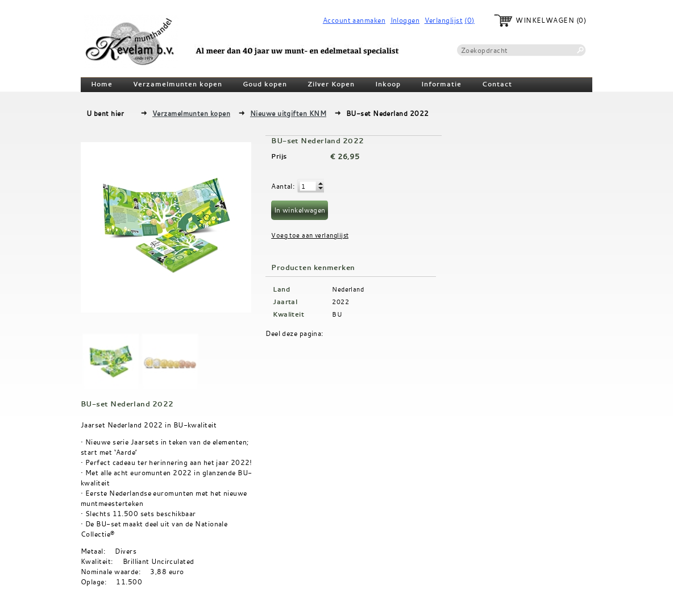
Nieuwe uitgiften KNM (288, 113)
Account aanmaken (354, 20)
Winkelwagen (545, 20)
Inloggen (405, 20)
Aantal (282, 185)
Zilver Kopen (331, 84)
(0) (469, 20)
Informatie (441, 84)
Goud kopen (265, 84)
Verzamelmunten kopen (177, 84)
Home (102, 84)
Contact (497, 84)
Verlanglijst (444, 20)
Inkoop (388, 84)
